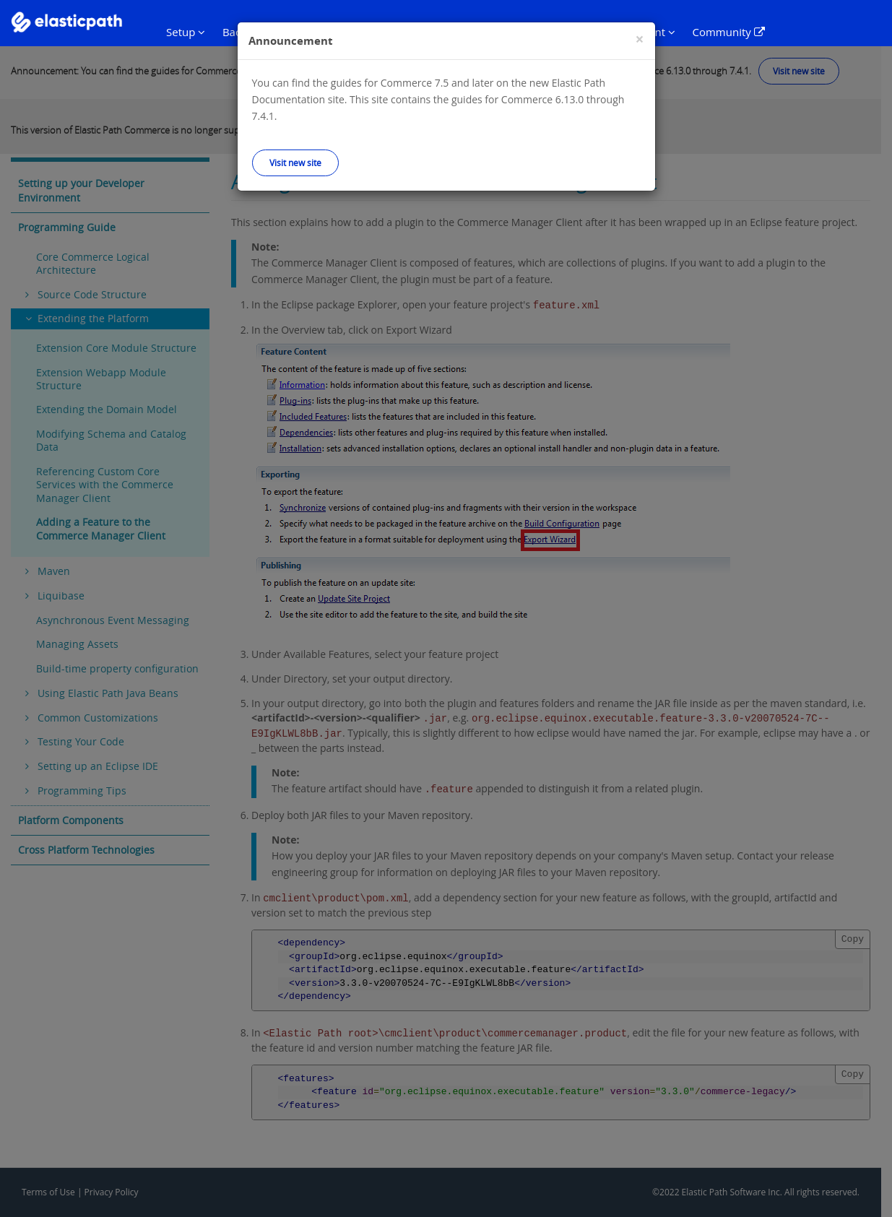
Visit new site (295, 162)
